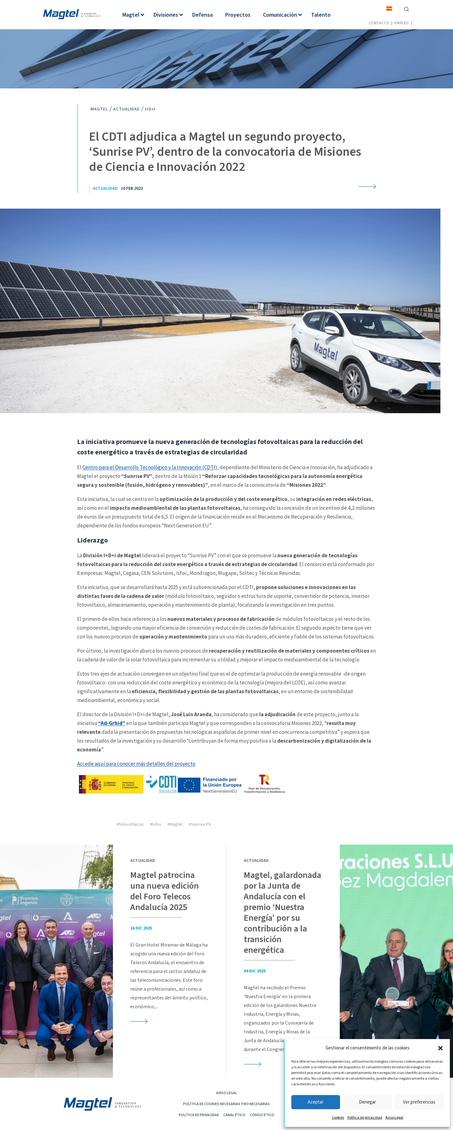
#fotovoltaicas (130, 824)
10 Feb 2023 (132, 188)
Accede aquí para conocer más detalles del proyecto (136, 763)
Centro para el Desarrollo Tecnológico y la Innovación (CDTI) (149, 467)
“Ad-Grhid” (111, 723)
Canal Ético (234, 1114)
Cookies (338, 1117)
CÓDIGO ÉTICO (262, 1114)
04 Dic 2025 (255, 971)
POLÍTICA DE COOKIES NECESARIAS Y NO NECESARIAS (226, 1103)
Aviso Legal (394, 1117)
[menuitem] (389, 8)
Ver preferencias (419, 1102)
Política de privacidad (364, 1117)
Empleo (401, 22)
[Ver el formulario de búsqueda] (406, 8)
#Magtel (174, 824)
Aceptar (315, 1102)
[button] (440, 1048)
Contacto (379, 22)
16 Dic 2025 (141, 928)
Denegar (367, 1102)
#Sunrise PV (200, 824)
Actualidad (105, 188)
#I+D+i (155, 824)
